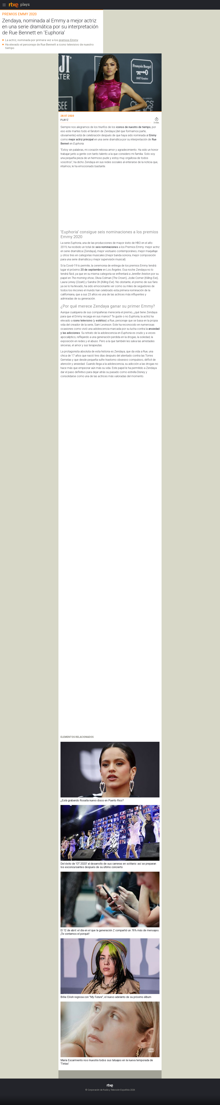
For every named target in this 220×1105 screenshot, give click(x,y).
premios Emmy (68, 40)
